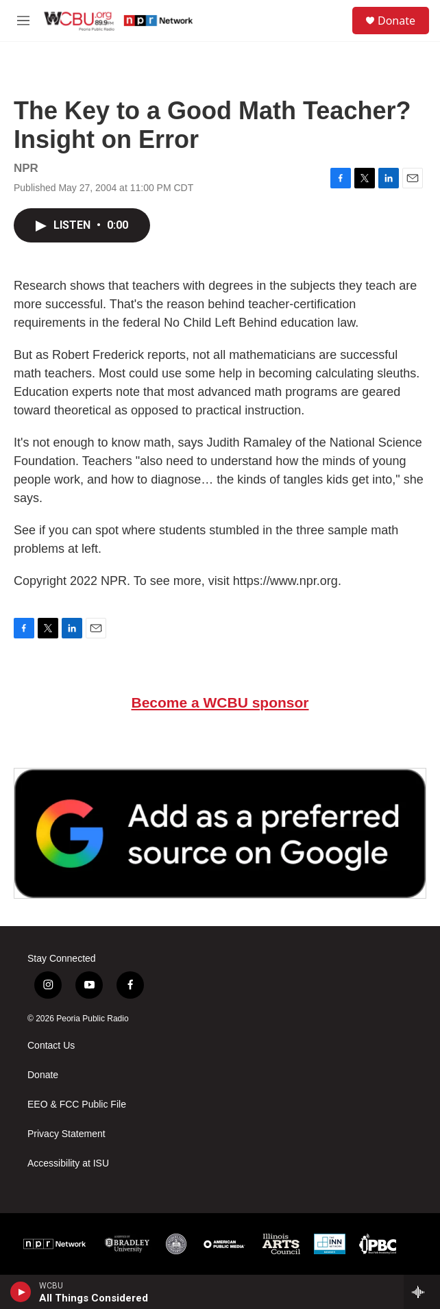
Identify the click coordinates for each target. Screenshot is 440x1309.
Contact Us (51, 1045)
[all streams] (422, 1292)
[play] (20, 1292)
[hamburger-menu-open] (23, 20)
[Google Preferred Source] (220, 833)
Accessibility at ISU (68, 1163)
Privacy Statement (66, 1134)
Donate (396, 20)
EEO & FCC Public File (76, 1104)
